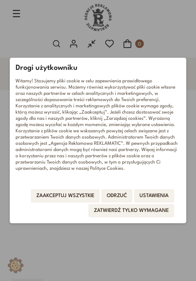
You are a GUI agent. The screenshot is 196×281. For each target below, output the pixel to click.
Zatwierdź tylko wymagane (131, 210)
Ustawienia (154, 195)
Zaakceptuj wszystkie (65, 195)
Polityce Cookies (106, 168)
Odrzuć (117, 195)
